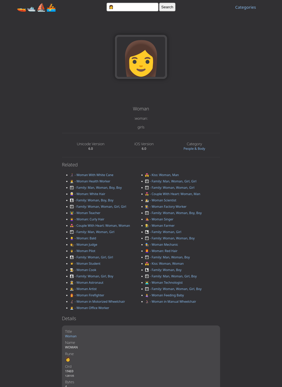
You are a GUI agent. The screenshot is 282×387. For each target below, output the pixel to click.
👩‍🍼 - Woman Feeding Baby (164, 295)
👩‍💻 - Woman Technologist (164, 282)
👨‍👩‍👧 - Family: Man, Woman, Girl (92, 232)
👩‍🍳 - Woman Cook (83, 270)
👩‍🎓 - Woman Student (85, 263)
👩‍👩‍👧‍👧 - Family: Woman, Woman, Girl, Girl (98, 206)
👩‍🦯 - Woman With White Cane (91, 175)
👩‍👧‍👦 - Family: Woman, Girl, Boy (91, 276)
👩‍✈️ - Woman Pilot (82, 251)
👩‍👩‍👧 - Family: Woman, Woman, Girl (169, 187)
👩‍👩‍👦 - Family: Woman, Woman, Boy (170, 238)
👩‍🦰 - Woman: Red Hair (161, 251)
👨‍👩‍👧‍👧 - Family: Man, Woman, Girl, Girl (170, 181)
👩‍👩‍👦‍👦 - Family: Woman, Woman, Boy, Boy (173, 213)
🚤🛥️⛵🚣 (36, 7)
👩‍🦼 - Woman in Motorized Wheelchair (97, 301)
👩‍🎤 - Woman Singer (159, 219)
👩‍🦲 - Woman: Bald (83, 238)
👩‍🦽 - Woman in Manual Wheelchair (170, 301)
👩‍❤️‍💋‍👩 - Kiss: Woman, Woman (164, 263)
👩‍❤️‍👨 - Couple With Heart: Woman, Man (172, 194)
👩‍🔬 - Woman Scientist (160, 200)
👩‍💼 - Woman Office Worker (89, 308)
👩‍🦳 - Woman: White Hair (87, 194)
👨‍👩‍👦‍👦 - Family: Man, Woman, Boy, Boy (96, 187)
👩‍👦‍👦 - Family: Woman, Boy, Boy (92, 200)
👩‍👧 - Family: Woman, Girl (163, 232)
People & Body (194, 148)
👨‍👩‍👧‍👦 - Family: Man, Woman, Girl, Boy (171, 276)
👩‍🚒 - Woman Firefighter (87, 295)
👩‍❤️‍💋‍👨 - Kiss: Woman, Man (162, 175)
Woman (71, 336)
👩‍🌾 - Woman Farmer (160, 225)
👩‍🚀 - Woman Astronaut (86, 282)
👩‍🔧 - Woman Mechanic (161, 244)
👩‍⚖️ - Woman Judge (83, 244)
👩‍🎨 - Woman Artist (83, 289)
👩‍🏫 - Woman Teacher (85, 213)
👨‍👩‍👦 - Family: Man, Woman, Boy (167, 257)
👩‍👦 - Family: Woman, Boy (163, 270)
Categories (245, 7)
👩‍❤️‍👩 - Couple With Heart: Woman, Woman (100, 225)
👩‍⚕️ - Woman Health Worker (90, 181)
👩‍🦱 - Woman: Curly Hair (87, 219)
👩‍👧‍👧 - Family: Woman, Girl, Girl (91, 257)
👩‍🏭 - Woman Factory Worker (165, 206)
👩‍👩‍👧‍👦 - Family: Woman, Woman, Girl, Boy (173, 289)
